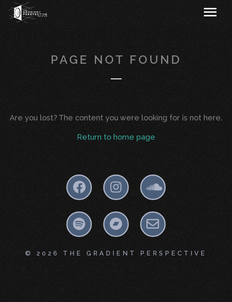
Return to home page (116, 137)
